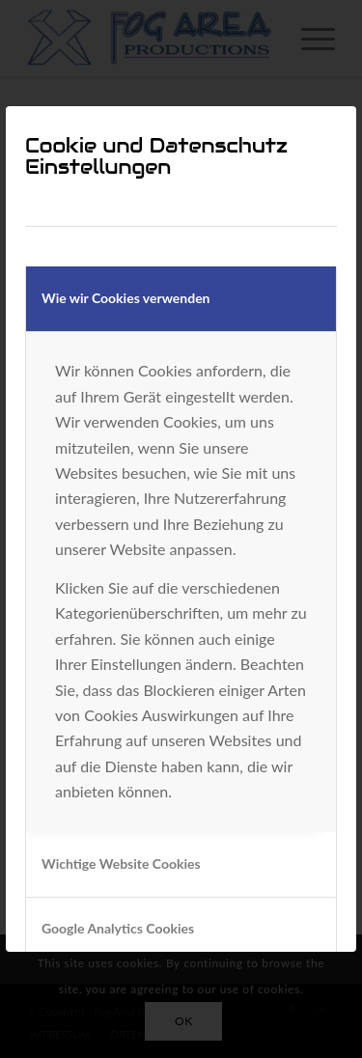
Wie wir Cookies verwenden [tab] (126, 298)
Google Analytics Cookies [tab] (118, 928)
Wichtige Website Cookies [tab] (121, 863)
